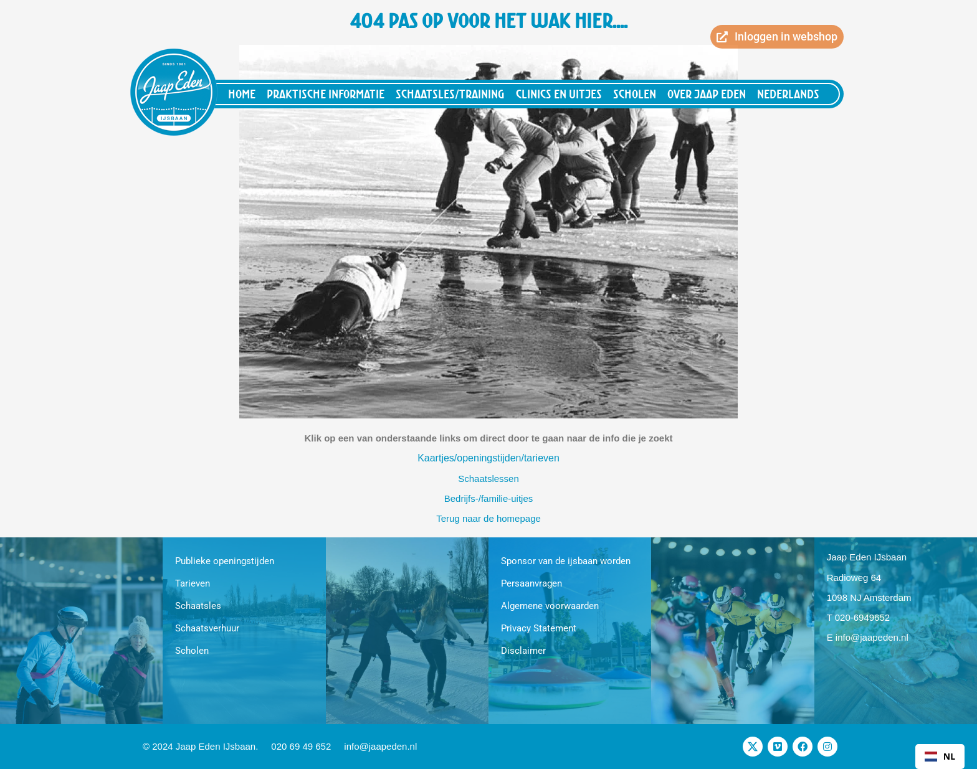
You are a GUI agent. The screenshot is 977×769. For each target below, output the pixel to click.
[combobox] (940, 756)
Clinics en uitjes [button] (559, 94)
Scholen (192, 650)
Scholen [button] (634, 94)
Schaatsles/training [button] (450, 94)
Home (241, 94)
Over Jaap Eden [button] (706, 94)
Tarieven (192, 583)
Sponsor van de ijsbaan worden (566, 561)
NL (940, 756)
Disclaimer (523, 650)
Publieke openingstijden (224, 561)
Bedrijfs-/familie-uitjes (488, 498)
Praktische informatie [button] (325, 94)
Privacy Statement (538, 628)
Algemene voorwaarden (550, 605)
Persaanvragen (531, 583)
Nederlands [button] (788, 94)
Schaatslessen (488, 478)
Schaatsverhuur (207, 628)
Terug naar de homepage (488, 518)
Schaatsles (198, 605)
